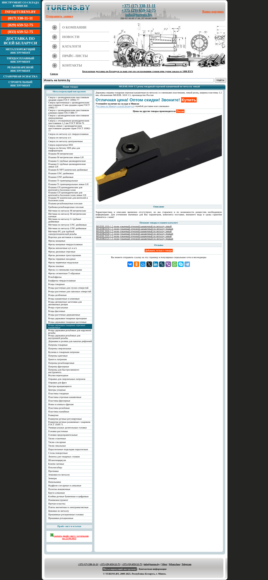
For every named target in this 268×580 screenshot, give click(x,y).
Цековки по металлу (58, 511)
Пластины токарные (58, 393)
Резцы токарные (56, 284)
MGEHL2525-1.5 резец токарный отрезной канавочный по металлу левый (134, 236)
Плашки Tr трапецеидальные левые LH (68, 184)
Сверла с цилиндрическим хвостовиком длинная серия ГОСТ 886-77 (68, 111)
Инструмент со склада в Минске (20, 4)
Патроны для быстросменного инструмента (63, 370)
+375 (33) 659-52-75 (132, 564)
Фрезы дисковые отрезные (61, 251)
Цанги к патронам (57, 359)
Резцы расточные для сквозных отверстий (69, 291)
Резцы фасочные (56, 311)
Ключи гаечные (56, 464)
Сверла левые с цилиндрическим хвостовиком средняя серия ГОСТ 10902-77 (69, 128)
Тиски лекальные (57, 446)
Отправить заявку (59, 16)
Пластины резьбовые (59, 408)
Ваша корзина (213, 11)
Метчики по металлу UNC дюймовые (67, 224)
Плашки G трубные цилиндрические (67, 161)
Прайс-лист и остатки (69, 526)
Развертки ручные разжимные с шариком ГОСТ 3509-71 (69, 423)
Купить (189, 99)
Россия (180, 111)
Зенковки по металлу (59, 474)
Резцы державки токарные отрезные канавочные (66, 326)
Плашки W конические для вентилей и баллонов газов (68, 199)
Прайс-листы (75, 56)
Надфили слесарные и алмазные (64, 485)
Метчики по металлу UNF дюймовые (67, 228)
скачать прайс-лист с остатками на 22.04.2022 (69, 536)
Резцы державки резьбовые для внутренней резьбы (64, 336)
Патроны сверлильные (59, 348)
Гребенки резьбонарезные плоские (66, 207)
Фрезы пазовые (56, 266)
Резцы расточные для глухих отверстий (68, 288)
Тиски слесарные (57, 442)
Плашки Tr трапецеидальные (63, 180)
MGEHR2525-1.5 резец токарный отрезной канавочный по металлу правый (134, 239)
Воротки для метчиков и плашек (64, 237)
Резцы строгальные (58, 307)
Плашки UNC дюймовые (61, 173)
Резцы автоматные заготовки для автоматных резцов (65, 303)
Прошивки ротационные (60, 518)
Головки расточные (58, 431)
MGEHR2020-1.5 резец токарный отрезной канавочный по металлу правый (134, 234)
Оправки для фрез (57, 382)
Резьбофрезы (55, 277)
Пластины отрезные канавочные (64, 397)
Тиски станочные (57, 438)
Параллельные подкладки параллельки (68, 449)
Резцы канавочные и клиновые (64, 298)
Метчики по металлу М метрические (67, 210)
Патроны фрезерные (58, 366)
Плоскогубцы (55, 467)
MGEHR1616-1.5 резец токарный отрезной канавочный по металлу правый (134, 229)
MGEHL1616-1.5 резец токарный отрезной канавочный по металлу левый (134, 226)
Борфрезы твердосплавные (62, 280)
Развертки (53, 415)
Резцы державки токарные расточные (67, 322)
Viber (164, 564)
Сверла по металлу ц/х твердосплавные (68, 134)
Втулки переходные (58, 375)
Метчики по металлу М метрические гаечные (67, 215)
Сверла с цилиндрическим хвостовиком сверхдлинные (68, 116)
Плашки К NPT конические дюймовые (68, 170)
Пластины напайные (58, 411)
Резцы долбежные (57, 295)
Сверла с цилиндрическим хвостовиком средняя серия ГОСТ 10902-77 (68, 98)
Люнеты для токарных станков (64, 456)
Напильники (54, 482)
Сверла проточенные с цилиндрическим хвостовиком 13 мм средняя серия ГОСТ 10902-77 (69, 105)
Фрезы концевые (56, 241)
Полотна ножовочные (59, 489)
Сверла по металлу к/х (59, 137)
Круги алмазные (56, 493)
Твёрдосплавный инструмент (20, 60)
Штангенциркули (57, 460)
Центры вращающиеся (60, 386)
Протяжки (53, 471)
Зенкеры (52, 478)
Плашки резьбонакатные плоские (65, 203)
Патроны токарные (58, 345)
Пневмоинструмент (58, 500)
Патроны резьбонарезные (61, 363)
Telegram (186, 564)
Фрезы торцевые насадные (62, 259)
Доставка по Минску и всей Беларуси (115, 106)
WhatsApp (174, 564)
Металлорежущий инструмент (20, 51)
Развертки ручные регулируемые (65, 419)
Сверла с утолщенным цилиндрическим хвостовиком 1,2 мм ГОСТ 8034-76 (68, 121)
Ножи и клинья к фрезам (61, 404)
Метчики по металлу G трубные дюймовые (64, 220)
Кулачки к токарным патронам (63, 352)
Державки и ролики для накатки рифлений (70, 341)
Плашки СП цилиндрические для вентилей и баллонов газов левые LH (67, 193)
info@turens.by (138, 15)
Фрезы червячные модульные (63, 262)
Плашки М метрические (60, 153)
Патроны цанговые (58, 355)
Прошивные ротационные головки (66, 514)
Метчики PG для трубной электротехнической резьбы (62, 232)
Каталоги (71, 46)
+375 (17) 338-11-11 (139, 6)
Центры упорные (57, 390)
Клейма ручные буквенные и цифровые (68, 496)
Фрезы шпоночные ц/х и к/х (62, 248)
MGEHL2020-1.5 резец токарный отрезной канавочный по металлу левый (134, 231)
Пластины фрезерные (59, 400)
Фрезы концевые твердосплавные (65, 244)
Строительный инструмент (20, 84)
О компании (74, 27)
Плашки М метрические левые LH (66, 157)
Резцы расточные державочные (64, 315)
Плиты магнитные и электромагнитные (68, 507)
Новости (70, 37)
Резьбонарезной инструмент (20, 69)
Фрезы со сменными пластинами (65, 270)
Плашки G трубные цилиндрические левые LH (67, 165)
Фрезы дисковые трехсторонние (64, 255)
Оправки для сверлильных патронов (66, 379)
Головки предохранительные (63, 435)
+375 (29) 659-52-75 (139, 10)
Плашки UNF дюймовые (61, 177)
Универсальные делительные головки (67, 427)
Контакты (72, 65)
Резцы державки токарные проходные (67, 318)
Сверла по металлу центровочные (65, 141)
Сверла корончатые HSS (60, 145)
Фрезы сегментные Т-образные (64, 273)
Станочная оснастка (20, 76)
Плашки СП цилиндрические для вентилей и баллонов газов (65, 188)
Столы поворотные (58, 453)
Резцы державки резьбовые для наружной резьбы (69, 331)
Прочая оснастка (56, 503)
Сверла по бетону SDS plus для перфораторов (64, 149)
